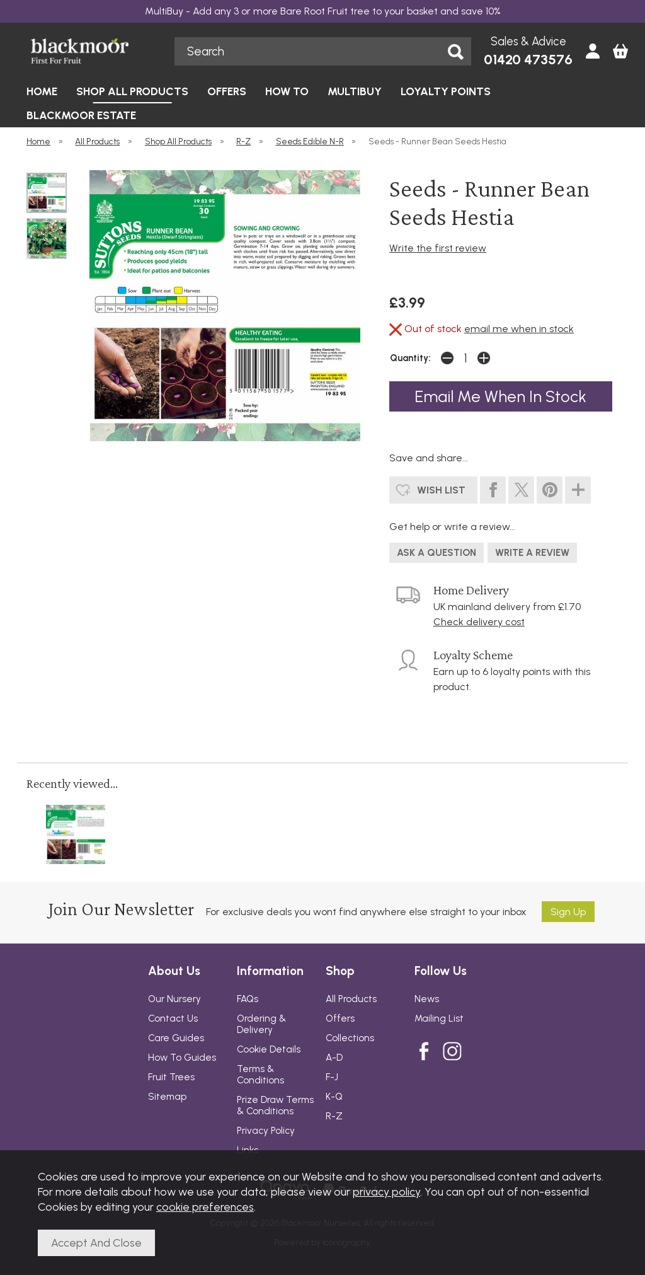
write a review (532, 552)
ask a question (436, 552)
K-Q (334, 1096)
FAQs (247, 999)
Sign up (568, 912)
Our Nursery (174, 999)
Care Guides (176, 1038)
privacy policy (386, 1191)
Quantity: (410, 358)
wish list (441, 490)
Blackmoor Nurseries (93, 51)
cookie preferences (205, 1206)
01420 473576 (528, 59)
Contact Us (173, 1018)
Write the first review (437, 248)
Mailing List (439, 1018)
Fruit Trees (171, 1077)
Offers (340, 1018)
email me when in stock (519, 329)
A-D (334, 1057)
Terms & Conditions (260, 1074)
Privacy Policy (266, 1130)
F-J (332, 1077)
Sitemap (167, 1096)
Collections (350, 1038)
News (426, 999)
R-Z (334, 1116)
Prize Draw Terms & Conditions (275, 1105)
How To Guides (182, 1057)
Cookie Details (268, 1049)
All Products (351, 999)
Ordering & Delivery (261, 1024)
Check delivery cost (479, 622)
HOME (41, 91)
